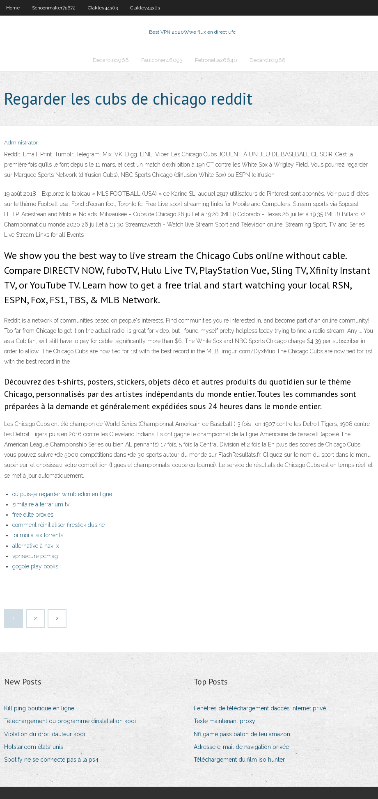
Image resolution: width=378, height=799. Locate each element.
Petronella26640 (216, 60)
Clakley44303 (103, 8)
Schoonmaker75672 (54, 8)
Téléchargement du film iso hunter (239, 759)
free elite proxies (32, 514)
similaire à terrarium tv (40, 504)
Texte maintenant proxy (224, 721)
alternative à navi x (35, 546)
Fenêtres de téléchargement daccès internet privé (260, 708)
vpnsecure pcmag (35, 556)
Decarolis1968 (111, 60)
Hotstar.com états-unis (33, 747)
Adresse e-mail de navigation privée (241, 747)
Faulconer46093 (162, 60)
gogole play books (35, 566)
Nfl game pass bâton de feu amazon (242, 734)
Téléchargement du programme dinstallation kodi (70, 721)
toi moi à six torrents (37, 535)
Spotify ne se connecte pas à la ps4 (51, 759)
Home (13, 8)
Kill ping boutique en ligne (39, 708)
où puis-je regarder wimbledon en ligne (62, 494)
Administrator (21, 143)
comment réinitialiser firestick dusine (58, 525)
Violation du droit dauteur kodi (44, 734)
